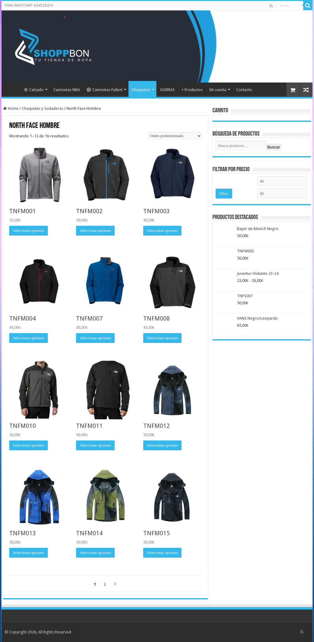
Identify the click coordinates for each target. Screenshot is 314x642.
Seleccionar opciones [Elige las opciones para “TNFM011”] (95, 445)
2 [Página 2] (105, 584)
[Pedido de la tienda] (175, 136)
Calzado (34, 89)
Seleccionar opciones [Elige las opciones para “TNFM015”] (162, 553)
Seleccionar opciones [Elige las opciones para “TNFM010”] (28, 445)
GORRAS (167, 89)
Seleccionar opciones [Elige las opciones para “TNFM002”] (95, 231)
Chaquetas (141, 89)
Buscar (273, 147)
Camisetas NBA (66, 89)
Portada (13, 89)
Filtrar (223, 193)
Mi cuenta (217, 89)
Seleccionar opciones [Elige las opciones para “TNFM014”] (95, 553)
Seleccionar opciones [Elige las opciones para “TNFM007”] (95, 338)
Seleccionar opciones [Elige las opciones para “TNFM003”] (162, 231)
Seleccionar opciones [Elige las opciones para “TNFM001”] (28, 231)
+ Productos (192, 89)
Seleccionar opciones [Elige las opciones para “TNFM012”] (162, 445)
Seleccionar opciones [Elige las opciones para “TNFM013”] (28, 553)
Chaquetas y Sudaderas (42, 108)
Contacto (244, 89)
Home (13, 108)
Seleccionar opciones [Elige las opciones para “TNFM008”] (162, 338)
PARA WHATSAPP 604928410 (29, 5)
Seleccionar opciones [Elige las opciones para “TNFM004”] (28, 338)
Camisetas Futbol (104, 89)
